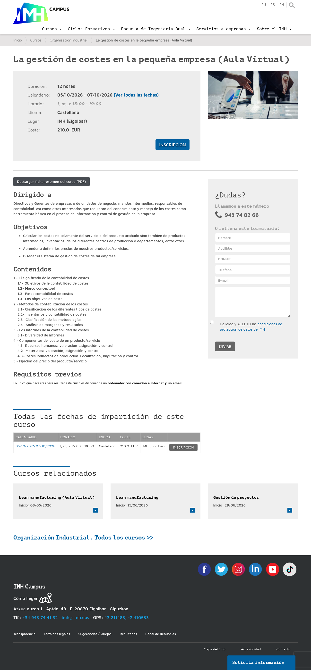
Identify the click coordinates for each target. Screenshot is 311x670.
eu (263, 5)
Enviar (225, 346)
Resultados (128, 634)
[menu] (52, 29)
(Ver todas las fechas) (136, 95)
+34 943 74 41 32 (40, 617)
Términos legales (57, 634)
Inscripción (172, 144)
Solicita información (258, 662)
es (272, 5)
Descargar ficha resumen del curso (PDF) (51, 182)
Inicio (17, 40)
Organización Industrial (69, 40)
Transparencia (24, 634)
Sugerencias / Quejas (94, 634)
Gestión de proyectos (236, 497)
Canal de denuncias (160, 634)
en (281, 5)
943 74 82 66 (242, 215)
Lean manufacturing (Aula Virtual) (57, 497)
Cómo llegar (25, 598)
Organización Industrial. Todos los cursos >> (83, 537)
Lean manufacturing (137, 497)
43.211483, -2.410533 (126, 617)
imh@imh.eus (75, 617)
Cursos (36, 40)
